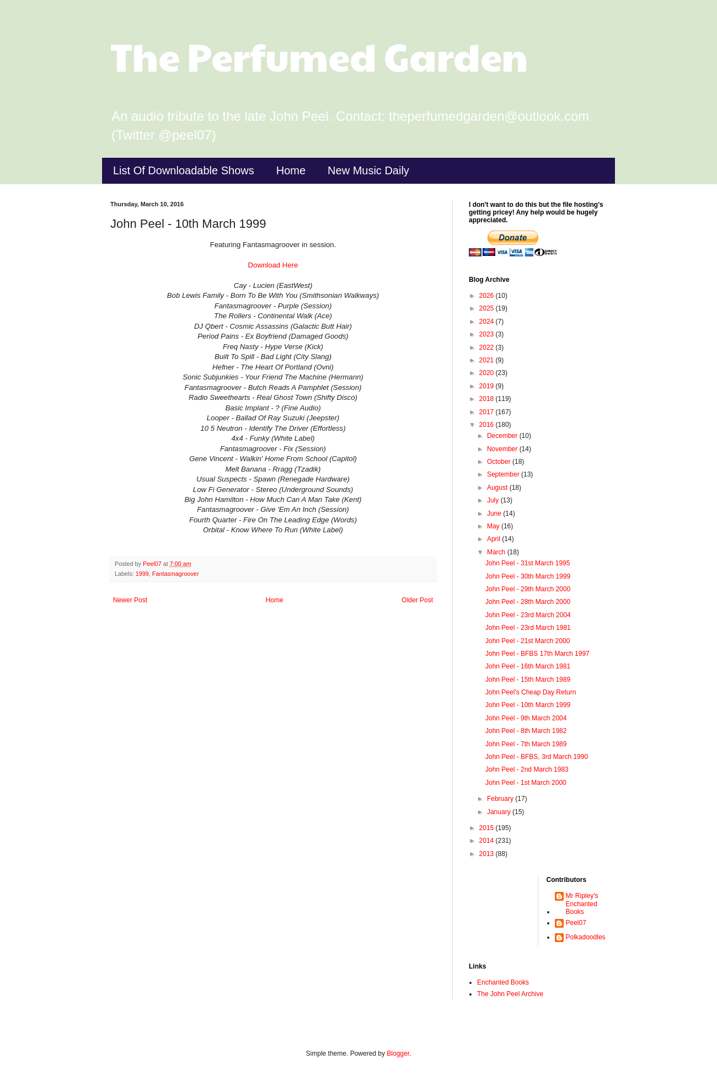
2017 (487, 412)
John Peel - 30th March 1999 (527, 576)
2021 (487, 360)
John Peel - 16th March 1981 (527, 666)
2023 (487, 334)
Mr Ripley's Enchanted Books (582, 904)
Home (291, 170)
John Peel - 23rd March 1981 (528, 628)
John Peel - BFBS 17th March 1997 (537, 653)
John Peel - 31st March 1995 (527, 563)
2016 (487, 425)
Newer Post (130, 600)
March (497, 552)
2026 (487, 295)
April (494, 539)
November (503, 449)
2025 (487, 308)
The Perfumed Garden (319, 56)
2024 (487, 321)
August (498, 487)
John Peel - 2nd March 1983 (527, 769)
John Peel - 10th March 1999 (527, 705)
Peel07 (576, 923)
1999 (142, 573)
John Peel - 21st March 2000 (527, 641)
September (504, 474)
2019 (487, 386)
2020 (487, 373)
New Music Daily (368, 170)
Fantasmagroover (175, 573)
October (499, 462)
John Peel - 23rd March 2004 (528, 615)
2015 (487, 828)
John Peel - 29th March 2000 (527, 589)
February (501, 799)
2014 (487, 840)
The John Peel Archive (510, 994)
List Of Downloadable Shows (183, 170)
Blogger (398, 1053)
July (494, 500)
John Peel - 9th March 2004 (525, 718)
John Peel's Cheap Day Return (530, 692)
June (495, 513)
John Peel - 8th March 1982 (525, 731)
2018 (487, 399)
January (499, 812)
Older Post (417, 600)
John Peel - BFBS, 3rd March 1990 (536, 757)
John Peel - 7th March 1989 (525, 744)
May (494, 526)
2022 (487, 347)
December (503, 436)
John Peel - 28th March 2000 (527, 602)
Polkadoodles (586, 937)
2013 (487, 854)
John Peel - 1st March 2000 (525, 783)
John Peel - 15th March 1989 (527, 679)
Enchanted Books (503, 982)
